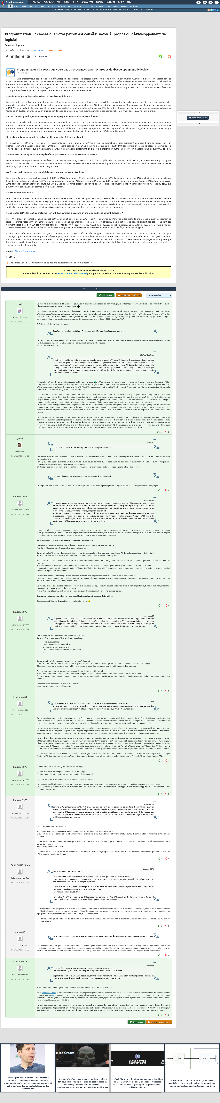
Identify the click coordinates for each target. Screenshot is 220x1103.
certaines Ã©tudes (49, 993)
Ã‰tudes (110, 2)
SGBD (108, 6)
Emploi (99, 2)
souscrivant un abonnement (72, 273)
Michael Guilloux (37, 50)
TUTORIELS (58, 10)
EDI (87, 6)
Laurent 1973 (20, 496)
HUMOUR (150, 10)
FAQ (58, 2)
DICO (142, 10)
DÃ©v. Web (78, 6)
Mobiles (124, 6)
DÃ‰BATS (127, 10)
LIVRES (86, 10)
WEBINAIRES (76, 10)
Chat (75, 2)
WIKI (136, 10)
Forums (37, 2)
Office (115, 6)
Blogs (66, 2)
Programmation (97, 6)
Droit (121, 2)
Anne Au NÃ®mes (20, 865)
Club (129, 2)
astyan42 (20, 932)
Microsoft (61, 6)
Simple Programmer (25, 251)
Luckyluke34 (20, 697)
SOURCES (117, 10)
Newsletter (87, 2)
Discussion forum (198, 118)
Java (69, 6)
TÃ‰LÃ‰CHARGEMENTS (101, 10)
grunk (20, 438)
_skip (20, 304)
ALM (53, 6)
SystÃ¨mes (134, 6)
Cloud (42, 6)
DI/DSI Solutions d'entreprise (25, 6)
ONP (53, 995)
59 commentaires (55, 51)
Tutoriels (48, 2)
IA (48, 6)
